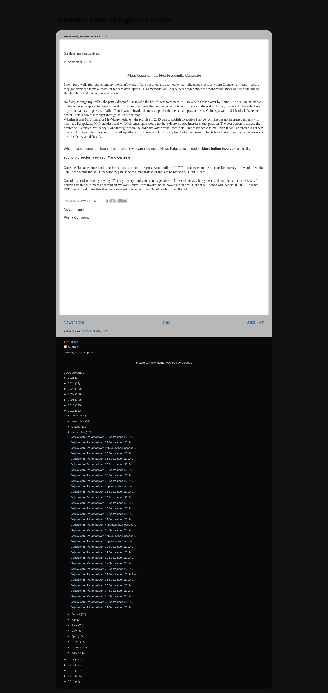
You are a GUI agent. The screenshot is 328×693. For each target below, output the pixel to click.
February (77, 647)
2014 (71, 681)
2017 (71, 664)
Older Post (255, 322)
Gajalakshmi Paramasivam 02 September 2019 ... (102, 601)
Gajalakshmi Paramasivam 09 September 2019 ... (102, 563)
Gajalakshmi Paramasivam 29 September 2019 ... (102, 442)
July (74, 619)
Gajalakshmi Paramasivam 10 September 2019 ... (102, 557)
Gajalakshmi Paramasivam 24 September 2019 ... (102, 475)
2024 (71, 383)
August (76, 614)
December (78, 415)
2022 (71, 394)
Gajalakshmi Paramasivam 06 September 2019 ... (102, 579)
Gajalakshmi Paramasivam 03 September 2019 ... (102, 596)
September (78, 432)
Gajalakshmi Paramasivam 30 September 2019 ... (102, 436)
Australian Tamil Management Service (114, 19)
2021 (71, 399)
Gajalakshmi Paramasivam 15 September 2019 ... (102, 530)
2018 (71, 659)
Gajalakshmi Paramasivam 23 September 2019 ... (102, 480)
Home (165, 322)
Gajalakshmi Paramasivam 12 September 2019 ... (102, 546)
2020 (71, 405)
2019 (71, 410)
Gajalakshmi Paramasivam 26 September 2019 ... (102, 453)
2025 (71, 377)
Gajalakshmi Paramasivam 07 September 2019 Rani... (105, 574)
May (74, 630)
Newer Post (74, 322)
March (75, 641)
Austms (73, 346)
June (74, 625)
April (74, 636)
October (76, 426)
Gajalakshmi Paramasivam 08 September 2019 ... (102, 568)
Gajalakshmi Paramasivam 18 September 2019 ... (102, 508)
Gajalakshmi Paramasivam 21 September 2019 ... (102, 491)
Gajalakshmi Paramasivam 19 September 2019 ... (102, 497)
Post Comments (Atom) (95, 330)
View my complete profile (79, 352)
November (78, 421)
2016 (71, 670)
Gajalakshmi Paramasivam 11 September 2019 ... (102, 552)
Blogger (186, 362)
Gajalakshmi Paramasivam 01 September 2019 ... (102, 607)
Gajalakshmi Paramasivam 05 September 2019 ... (102, 585)
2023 (71, 388)
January (76, 652)
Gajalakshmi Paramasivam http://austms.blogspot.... (103, 447)
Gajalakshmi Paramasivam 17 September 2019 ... (102, 513)
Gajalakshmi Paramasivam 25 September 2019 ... (102, 464)
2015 (71, 676)
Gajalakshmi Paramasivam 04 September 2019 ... (102, 590)
